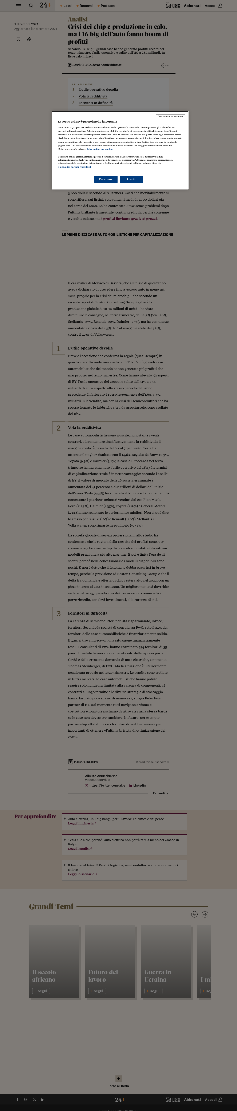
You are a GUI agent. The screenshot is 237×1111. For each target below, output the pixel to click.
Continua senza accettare (170, 116)
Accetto (132, 179)
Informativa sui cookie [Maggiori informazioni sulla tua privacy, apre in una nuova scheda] (100, 149)
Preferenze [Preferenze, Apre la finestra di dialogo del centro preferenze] (106, 179)
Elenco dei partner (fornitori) (74, 167)
